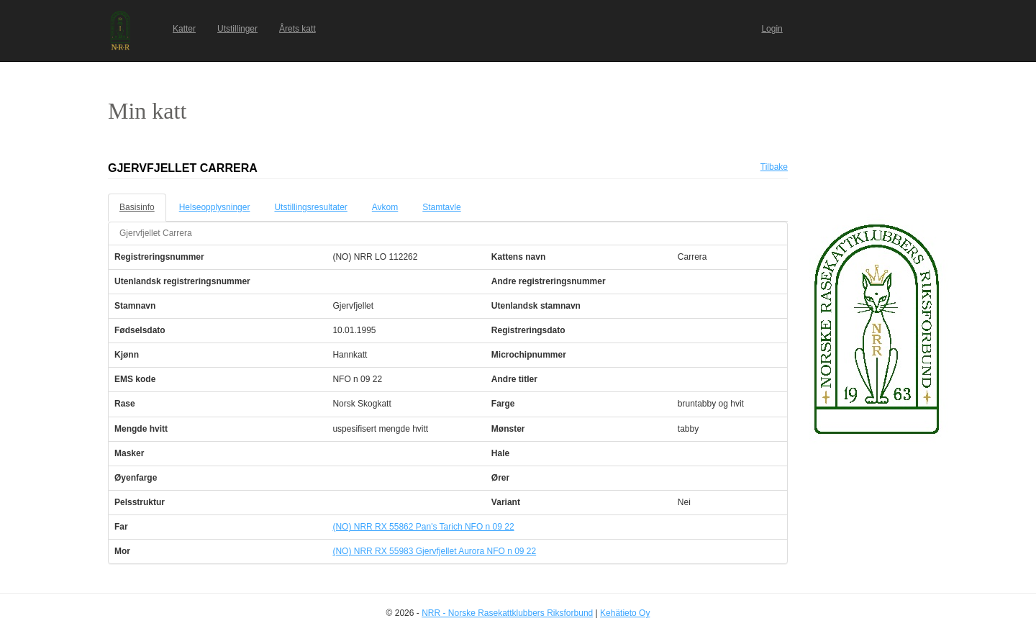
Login (771, 29)
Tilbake (774, 167)
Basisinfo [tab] (137, 207)
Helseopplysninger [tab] (214, 207)
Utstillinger (237, 29)
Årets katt (297, 29)
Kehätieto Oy (625, 613)
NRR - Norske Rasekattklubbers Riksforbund (507, 613)
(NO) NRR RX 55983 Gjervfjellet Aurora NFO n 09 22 (434, 551)
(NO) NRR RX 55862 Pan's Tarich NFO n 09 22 (423, 527)
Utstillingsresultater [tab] (310, 207)
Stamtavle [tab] (441, 207)
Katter (184, 29)
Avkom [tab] (385, 207)
